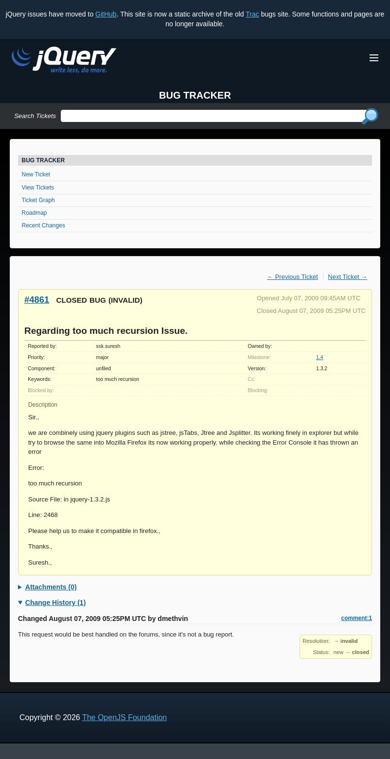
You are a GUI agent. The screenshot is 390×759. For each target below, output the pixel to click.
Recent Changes (43, 225)
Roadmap (34, 212)
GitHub (106, 14)
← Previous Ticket (292, 276)
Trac (252, 14)
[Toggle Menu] (374, 57)
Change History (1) (55, 602)
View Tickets (38, 187)
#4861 (36, 299)
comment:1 (356, 618)
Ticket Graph (38, 200)
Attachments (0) (51, 587)
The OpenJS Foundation (124, 717)
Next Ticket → (347, 276)
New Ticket (36, 174)
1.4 (319, 357)
